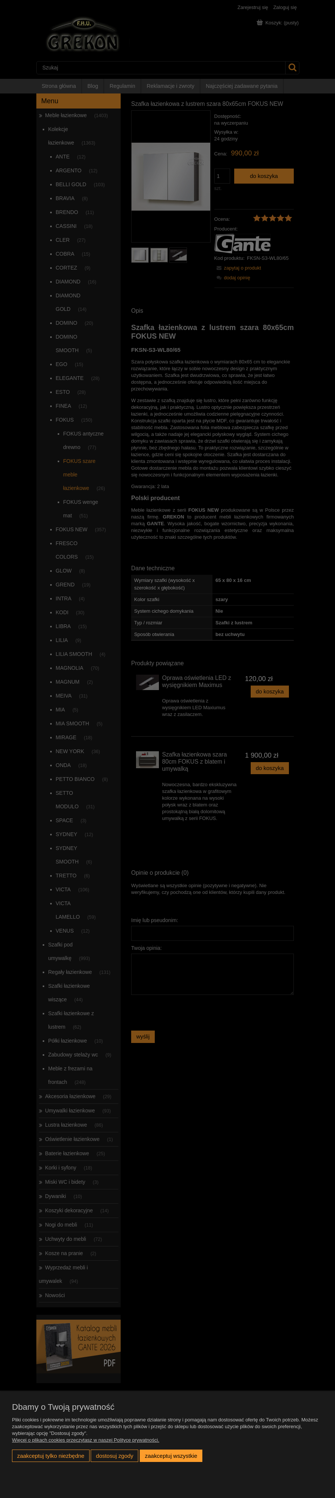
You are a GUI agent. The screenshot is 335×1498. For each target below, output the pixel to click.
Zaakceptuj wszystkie (171, 1456)
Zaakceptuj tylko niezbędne (50, 1456)
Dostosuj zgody (114, 1456)
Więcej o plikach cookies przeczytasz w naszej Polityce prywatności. (85, 1440)
